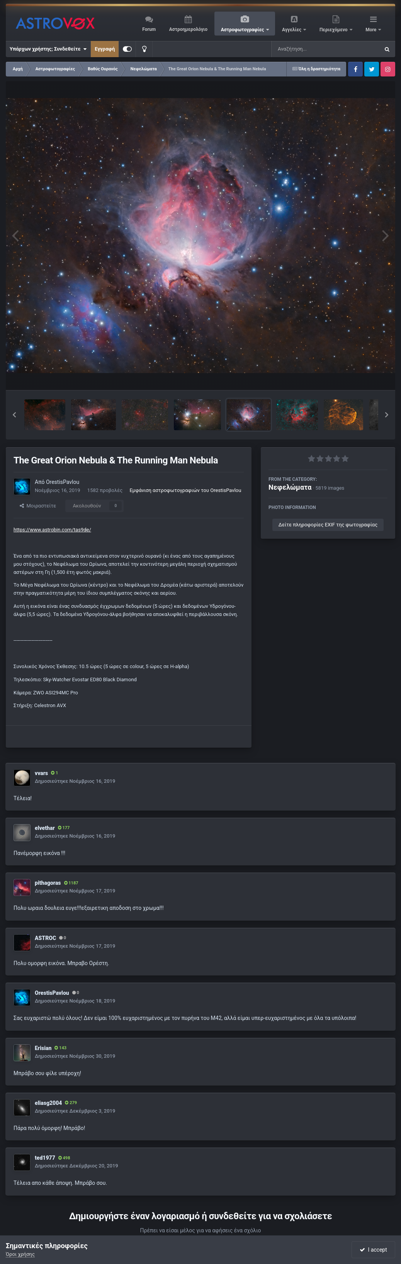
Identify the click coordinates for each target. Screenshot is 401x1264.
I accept (373, 1250)
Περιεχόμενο (334, 29)
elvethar (45, 828)
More (371, 29)
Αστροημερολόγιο (188, 29)
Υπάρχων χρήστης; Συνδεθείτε (48, 49)
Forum (149, 29)
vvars (41, 773)
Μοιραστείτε (38, 506)
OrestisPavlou (62, 482)
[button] (14, 414)
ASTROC (45, 938)
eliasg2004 (48, 1103)
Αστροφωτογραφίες (243, 29)
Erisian (43, 1048)
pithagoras (48, 883)
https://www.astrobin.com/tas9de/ (52, 530)
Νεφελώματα (289, 487)
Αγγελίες (292, 29)
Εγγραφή (105, 49)
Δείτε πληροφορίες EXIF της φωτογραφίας (328, 525)
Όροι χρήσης (20, 1254)
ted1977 (45, 1158)
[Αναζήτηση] (310, 49)
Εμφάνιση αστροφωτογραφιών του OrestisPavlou (185, 490)
